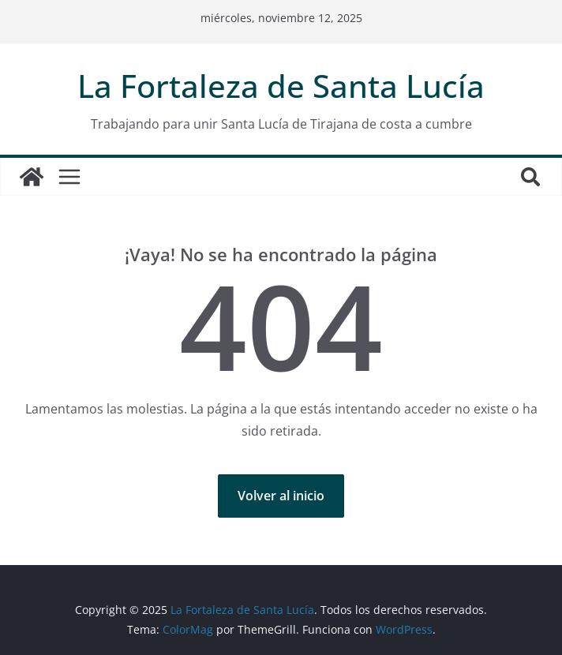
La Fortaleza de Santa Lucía (281, 85)
